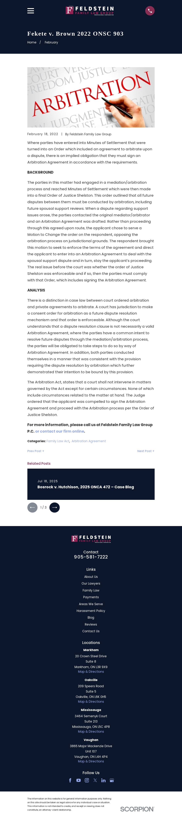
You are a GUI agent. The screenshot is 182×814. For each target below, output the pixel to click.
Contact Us (91, 632)
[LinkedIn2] (103, 781)
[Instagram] (87, 781)
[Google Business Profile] (112, 781)
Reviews (91, 625)
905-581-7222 (91, 557)
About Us (91, 577)
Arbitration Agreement (89, 441)
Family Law (91, 591)
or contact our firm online (59, 431)
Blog (91, 618)
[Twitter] (95, 781)
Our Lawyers (91, 584)
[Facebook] (70, 781)
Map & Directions (91, 672)
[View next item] (55, 507)
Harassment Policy (91, 611)
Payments (91, 598)
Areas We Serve (91, 604)
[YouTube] (78, 781)
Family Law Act (58, 441)
